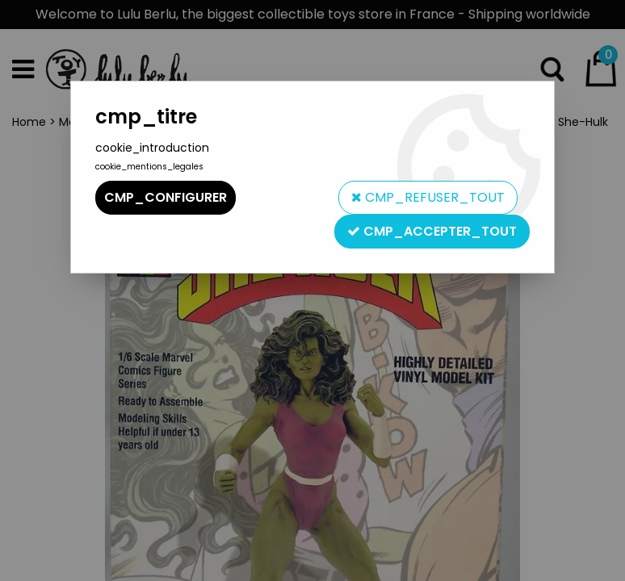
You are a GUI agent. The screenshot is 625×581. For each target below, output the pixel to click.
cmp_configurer (165, 197)
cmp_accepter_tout (432, 231)
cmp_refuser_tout (428, 197)
